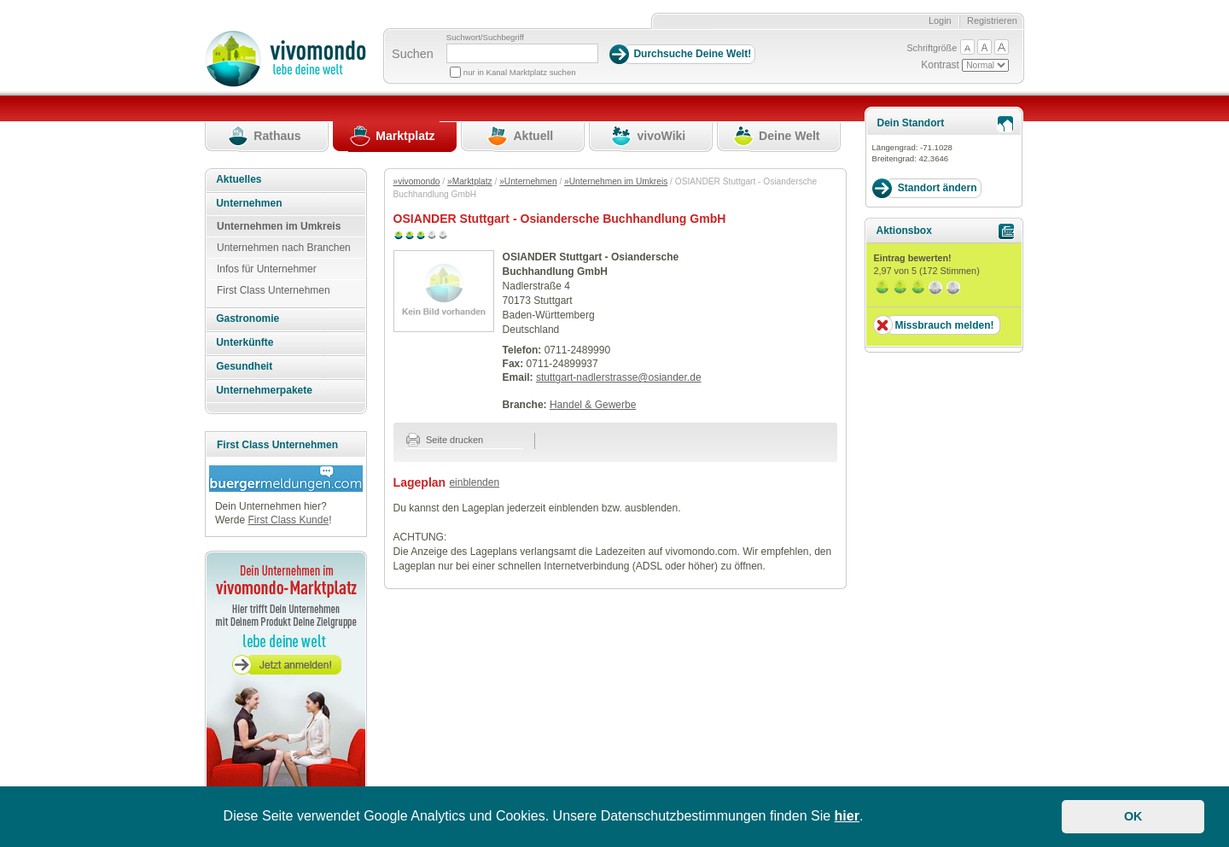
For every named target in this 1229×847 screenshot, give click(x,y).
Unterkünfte (244, 342)
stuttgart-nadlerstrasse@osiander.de (619, 377)
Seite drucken (445, 440)
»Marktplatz (469, 181)
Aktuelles (238, 179)
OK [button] (1133, 816)
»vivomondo (416, 181)
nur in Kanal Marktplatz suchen (519, 72)
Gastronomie (247, 318)
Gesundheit (244, 366)
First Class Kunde (288, 520)
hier (847, 816)
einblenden (474, 482)
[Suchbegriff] (522, 53)
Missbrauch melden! (943, 325)
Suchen (413, 54)
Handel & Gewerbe (593, 405)
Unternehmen (249, 203)
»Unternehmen (527, 181)
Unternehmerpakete (264, 390)
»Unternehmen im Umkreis (615, 181)
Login (940, 20)
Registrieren (992, 20)
